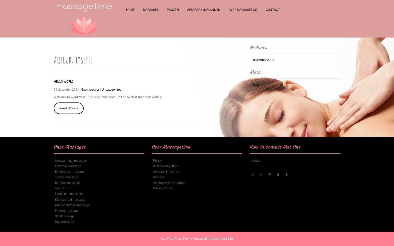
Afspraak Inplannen (203, 10)
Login (257, 84)
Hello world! (64, 81)
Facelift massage (66, 211)
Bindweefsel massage (69, 171)
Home (130, 10)
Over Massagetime (243, 10)
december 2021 (263, 60)
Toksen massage (66, 177)
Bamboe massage (67, 183)
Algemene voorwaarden (169, 183)
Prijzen (173, 10)
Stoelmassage (64, 216)
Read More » (71, 106)
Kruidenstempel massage (72, 205)
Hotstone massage (68, 166)
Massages (151, 10)
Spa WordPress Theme (177, 238)
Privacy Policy (162, 188)
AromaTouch (64, 188)
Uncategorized (111, 89)
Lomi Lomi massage (69, 194)
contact (256, 160)
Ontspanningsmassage (71, 160)
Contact (273, 10)
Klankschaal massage (70, 199)
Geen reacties (90, 89)
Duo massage (64, 222)
